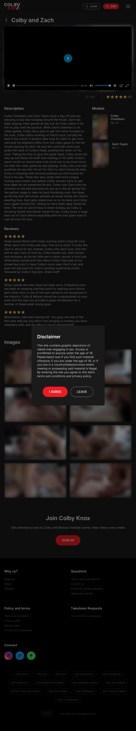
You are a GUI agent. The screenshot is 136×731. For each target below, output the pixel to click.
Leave (82, 392)
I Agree (55, 392)
